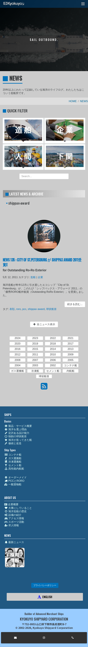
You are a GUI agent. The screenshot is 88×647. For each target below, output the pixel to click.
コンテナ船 (12, 454)
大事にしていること (18, 508)
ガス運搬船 (12, 458)
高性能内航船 (14, 468)
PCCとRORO (14, 480)
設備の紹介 (12, 515)
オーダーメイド (15, 477)
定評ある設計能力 (16, 433)
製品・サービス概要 (18, 426)
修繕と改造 (12, 443)
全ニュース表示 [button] (44, 324)
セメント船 (12, 465)
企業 (40, 277)
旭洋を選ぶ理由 (15, 429)
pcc (25, 308)
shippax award (36, 308)
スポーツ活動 (14, 522)
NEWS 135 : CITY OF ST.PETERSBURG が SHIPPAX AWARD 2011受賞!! (42, 263)
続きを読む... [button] (74, 304)
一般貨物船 (12, 484)
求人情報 (11, 525)
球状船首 (51, 308)
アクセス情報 (14, 518)
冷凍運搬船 (12, 461)
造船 (33, 277)
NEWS (84, 101)
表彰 (12, 308)
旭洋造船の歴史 (15, 511)
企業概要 (11, 504)
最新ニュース (14, 542)
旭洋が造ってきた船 (18, 440)
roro (19, 308)
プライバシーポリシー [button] (44, 585)
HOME (73, 101)
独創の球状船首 (15, 436)
